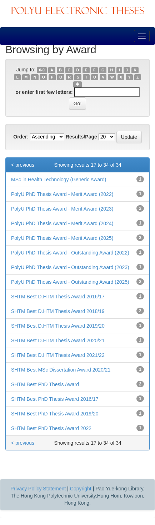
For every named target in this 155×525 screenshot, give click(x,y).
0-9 (42, 70)
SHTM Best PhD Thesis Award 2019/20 (55, 414)
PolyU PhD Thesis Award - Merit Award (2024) (62, 223)
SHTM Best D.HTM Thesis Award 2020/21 (58, 340)
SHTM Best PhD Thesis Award (45, 384)
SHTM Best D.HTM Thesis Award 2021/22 (58, 355)
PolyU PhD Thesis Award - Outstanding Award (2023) (70, 267)
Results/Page (81, 137)
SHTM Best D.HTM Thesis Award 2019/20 (58, 326)
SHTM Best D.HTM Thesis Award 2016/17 (58, 296)
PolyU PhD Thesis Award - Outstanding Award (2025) (70, 282)
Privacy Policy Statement (38, 488)
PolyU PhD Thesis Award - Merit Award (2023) (62, 209)
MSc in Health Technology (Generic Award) (58, 179)
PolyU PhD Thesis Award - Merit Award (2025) (62, 238)
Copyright (80, 488)
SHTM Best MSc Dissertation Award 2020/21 (60, 370)
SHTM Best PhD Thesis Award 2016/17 (55, 399)
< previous (22, 165)
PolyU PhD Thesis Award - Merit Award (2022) (62, 194)
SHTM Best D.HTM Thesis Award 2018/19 (58, 311)
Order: (21, 137)
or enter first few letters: (43, 92)
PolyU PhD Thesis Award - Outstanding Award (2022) (70, 253)
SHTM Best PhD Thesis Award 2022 (51, 428)
